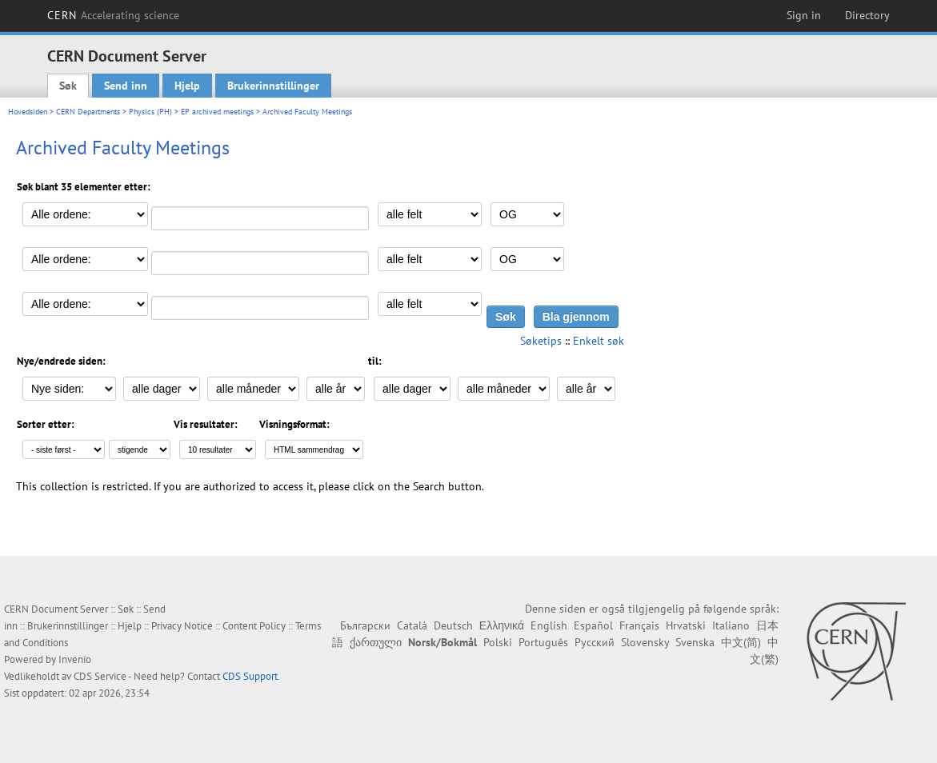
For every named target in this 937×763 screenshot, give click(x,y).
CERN (113, 15)
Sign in (804, 15)
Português (543, 642)
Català (412, 625)
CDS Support (250, 676)
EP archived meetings (217, 111)
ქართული (376, 642)
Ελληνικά (501, 625)
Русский (595, 642)
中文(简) (741, 642)
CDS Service (100, 676)
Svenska (695, 642)
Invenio (74, 659)
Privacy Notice (182, 626)
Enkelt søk (598, 341)
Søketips (541, 341)
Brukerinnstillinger (273, 85)
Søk (68, 85)
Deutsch (453, 625)
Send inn (125, 85)
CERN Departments (88, 111)
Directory (867, 15)
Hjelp (187, 85)
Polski (497, 642)
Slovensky (645, 642)
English (549, 625)
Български (365, 625)
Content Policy (254, 626)
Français (639, 625)
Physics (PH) (150, 111)
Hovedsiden (27, 111)
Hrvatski (686, 625)
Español (593, 625)
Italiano (731, 625)
